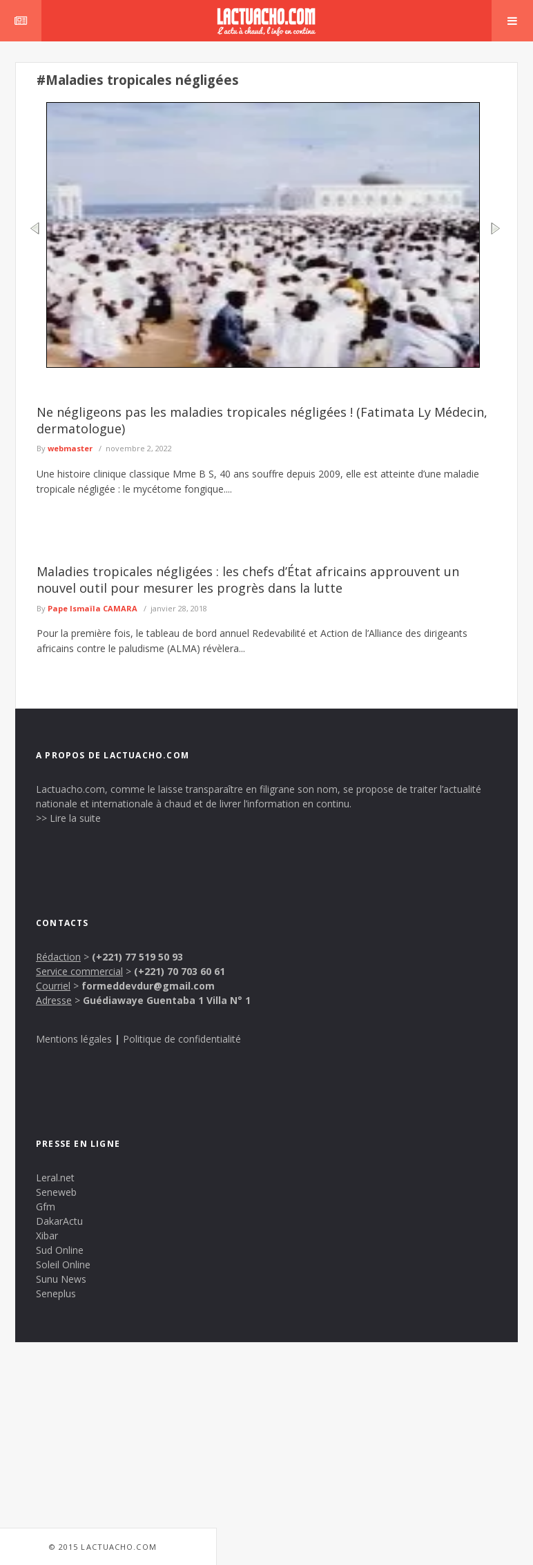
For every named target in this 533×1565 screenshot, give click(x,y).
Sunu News (61, 1279)
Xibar (47, 1235)
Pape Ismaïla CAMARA (92, 608)
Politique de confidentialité (182, 1038)
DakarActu (59, 1221)
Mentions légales (74, 1038)
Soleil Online (63, 1264)
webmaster (70, 448)
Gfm (45, 1206)
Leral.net (55, 1177)
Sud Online (60, 1250)
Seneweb (56, 1192)
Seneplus (56, 1293)
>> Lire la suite (68, 818)
